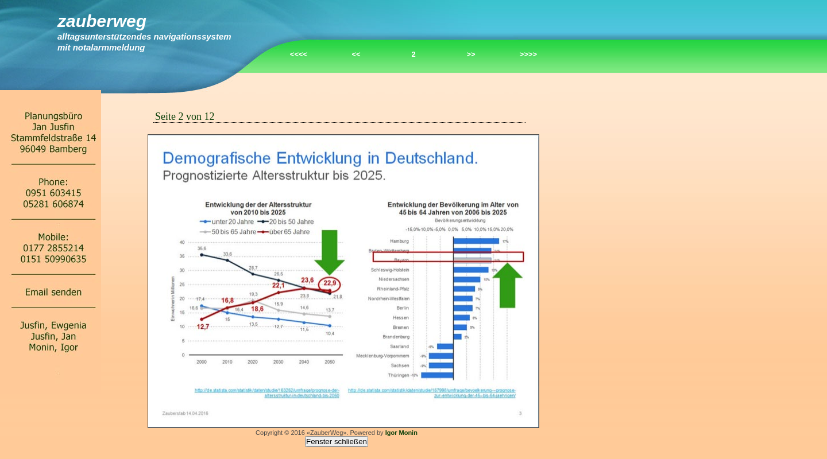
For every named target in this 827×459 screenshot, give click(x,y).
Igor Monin (401, 432)
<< (355, 54)
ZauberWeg (101, 20)
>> (470, 54)
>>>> (528, 54)
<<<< (298, 54)
